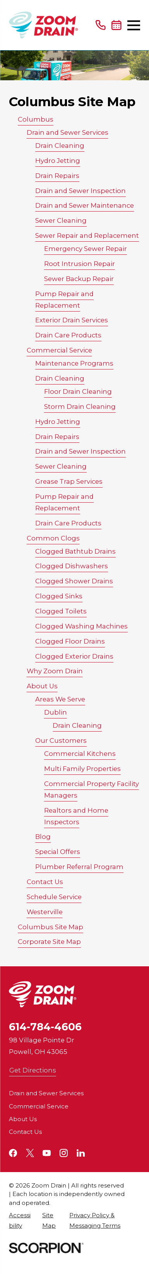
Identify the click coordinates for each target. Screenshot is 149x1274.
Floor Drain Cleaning (78, 391)
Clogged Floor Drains (70, 641)
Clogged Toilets (61, 611)
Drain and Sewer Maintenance (84, 205)
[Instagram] (64, 1153)
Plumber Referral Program (79, 867)
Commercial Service (59, 350)
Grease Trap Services (69, 481)
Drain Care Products (68, 335)
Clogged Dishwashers (71, 566)
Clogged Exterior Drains (74, 656)
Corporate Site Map (49, 941)
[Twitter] (30, 1153)
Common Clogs (53, 538)
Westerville (45, 912)
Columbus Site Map (50, 927)
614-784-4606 (45, 1026)
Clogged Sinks (58, 596)
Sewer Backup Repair (79, 279)
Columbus (35, 119)
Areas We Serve (60, 699)
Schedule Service (54, 897)
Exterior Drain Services (71, 320)
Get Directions (32, 1070)
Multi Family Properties (82, 769)
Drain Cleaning (59, 145)
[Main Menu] (133, 25)
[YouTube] (47, 1153)
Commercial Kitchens (80, 753)
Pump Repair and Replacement (64, 299)
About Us (42, 686)
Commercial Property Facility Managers (91, 789)
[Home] (43, 25)
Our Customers (61, 740)
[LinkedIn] (81, 1153)
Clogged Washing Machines (81, 626)
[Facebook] (13, 1153)
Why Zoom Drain (55, 671)
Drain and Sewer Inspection (80, 191)
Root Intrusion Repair (79, 264)
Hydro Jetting (57, 160)
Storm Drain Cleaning (80, 406)
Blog (43, 836)
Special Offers (57, 852)
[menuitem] (21, 1220)
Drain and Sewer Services (67, 132)
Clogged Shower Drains (74, 581)
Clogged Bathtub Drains (75, 551)
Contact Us (45, 882)
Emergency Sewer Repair (85, 248)
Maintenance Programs (74, 363)
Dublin (55, 712)
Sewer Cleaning (61, 220)
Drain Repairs (57, 176)
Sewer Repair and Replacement (87, 235)
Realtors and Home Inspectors (76, 816)
